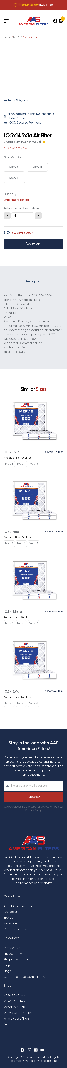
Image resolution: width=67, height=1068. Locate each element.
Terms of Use (12, 948)
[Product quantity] (22, 215)
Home (7, 37)
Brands (8, 917)
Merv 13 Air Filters (15, 1007)
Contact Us (11, 912)
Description (33, 281)
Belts (7, 1024)
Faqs (7, 965)
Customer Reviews (16, 929)
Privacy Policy (13, 953)
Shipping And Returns (18, 959)
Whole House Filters (16, 1018)
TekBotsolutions (48, 1061)
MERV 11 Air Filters (14, 1001)
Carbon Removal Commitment (24, 976)
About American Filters (19, 906)
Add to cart (33, 243)
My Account (11, 923)
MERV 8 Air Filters (14, 995)
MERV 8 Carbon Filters (18, 1013)
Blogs (7, 971)
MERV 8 (17, 37)
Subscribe (33, 797)
